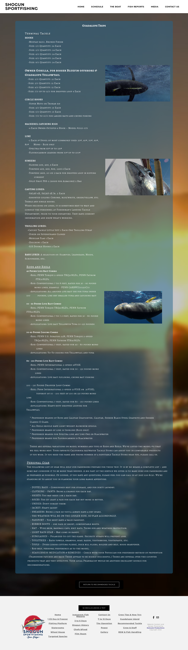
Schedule (97, 6)
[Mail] (157, 617)
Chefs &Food (80, 629)
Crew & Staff (130, 628)
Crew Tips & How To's (129, 615)
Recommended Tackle (130, 623)
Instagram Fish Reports (80, 616)
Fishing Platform (58, 623)
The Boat (115, 6)
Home (81, 6)
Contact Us (172, 6)
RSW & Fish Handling (129, 632)
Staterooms (58, 628)
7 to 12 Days (104, 619)
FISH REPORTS (136, 6)
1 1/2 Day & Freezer (58, 619)
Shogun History (80, 625)
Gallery (104, 632)
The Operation (104, 623)
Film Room (80, 634)
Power (104, 628)
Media (154, 6)
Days (84, 621)
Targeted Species (57, 636)
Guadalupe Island (130, 619)
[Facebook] (153, 617)
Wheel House (58, 632)
